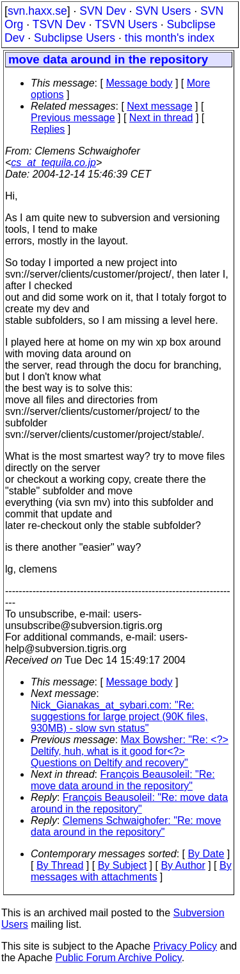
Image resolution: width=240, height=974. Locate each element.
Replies (48, 129)
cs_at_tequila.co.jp (53, 162)
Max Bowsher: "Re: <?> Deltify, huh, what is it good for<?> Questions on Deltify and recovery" (129, 751)
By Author (183, 865)
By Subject (122, 865)
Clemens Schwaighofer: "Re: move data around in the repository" (126, 826)
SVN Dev (102, 10)
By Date (206, 853)
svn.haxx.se (37, 10)
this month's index (169, 37)
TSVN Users (126, 24)
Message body (139, 83)
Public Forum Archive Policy (119, 957)
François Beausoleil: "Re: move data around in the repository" (123, 780)
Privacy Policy (185, 946)
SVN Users (163, 10)
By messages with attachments (131, 871)
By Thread (60, 865)
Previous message (73, 117)
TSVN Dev (59, 24)
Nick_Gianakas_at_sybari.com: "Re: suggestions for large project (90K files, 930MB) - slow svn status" (119, 717)
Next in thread (161, 117)
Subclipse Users (74, 37)
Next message (159, 106)
